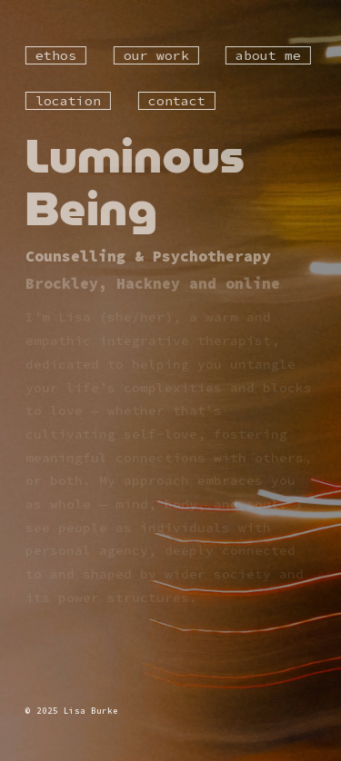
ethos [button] (55, 55)
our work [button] (155, 55)
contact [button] (176, 101)
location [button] (68, 101)
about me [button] (268, 55)
